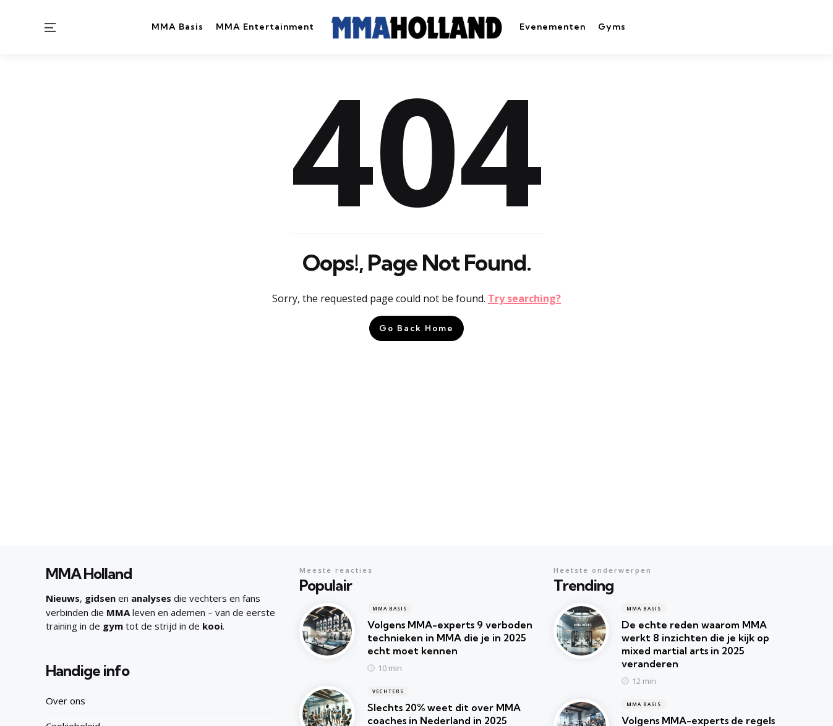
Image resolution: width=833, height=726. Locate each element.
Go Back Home (416, 328)
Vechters (388, 691)
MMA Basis (389, 608)
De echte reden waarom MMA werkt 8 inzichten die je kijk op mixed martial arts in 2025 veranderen (695, 643)
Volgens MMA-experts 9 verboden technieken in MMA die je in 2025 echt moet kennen (449, 637)
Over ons (65, 700)
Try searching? (524, 298)
